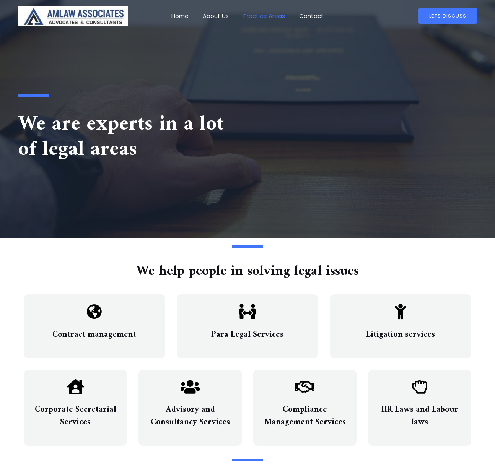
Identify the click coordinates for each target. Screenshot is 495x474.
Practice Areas (262, 16)
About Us (217, 16)
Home (184, 16)
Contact (307, 16)
